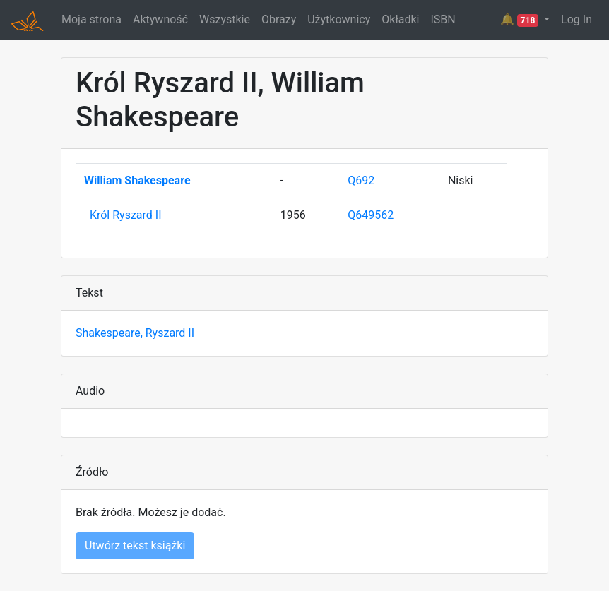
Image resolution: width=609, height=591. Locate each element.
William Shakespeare (137, 180)
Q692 (361, 180)
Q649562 (371, 215)
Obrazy (278, 19)
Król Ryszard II (126, 215)
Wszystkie (224, 19)
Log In (576, 19)
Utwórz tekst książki (135, 545)
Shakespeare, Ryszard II (135, 333)
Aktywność (160, 19)
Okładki (400, 19)
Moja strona (91, 19)
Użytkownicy (338, 19)
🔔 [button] (520, 20)
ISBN (442, 19)
